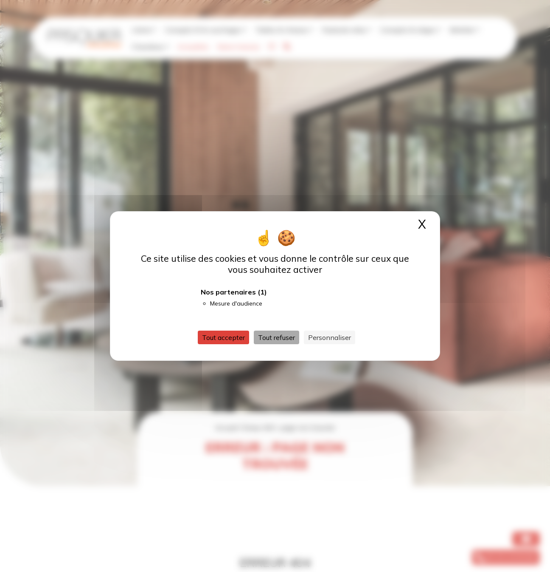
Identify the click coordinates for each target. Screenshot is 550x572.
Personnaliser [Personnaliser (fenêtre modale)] (329, 337)
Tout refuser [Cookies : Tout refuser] (276, 337)
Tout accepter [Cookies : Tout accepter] (223, 337)
